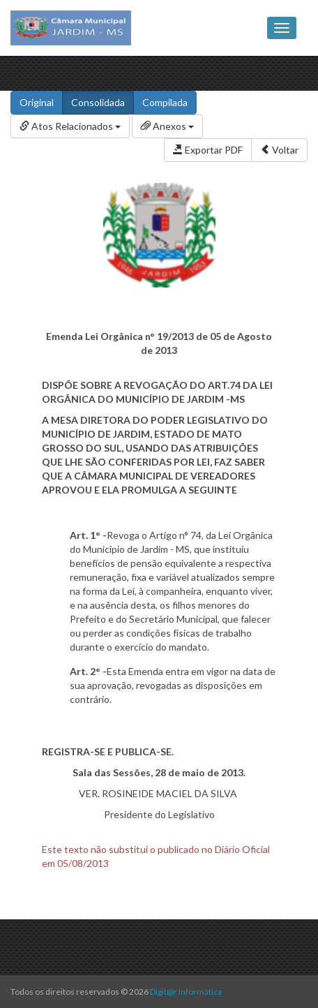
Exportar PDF (208, 150)
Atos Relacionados (70, 126)
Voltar (279, 150)
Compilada (165, 102)
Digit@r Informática (186, 991)
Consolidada (98, 102)
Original (37, 102)
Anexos (167, 126)
